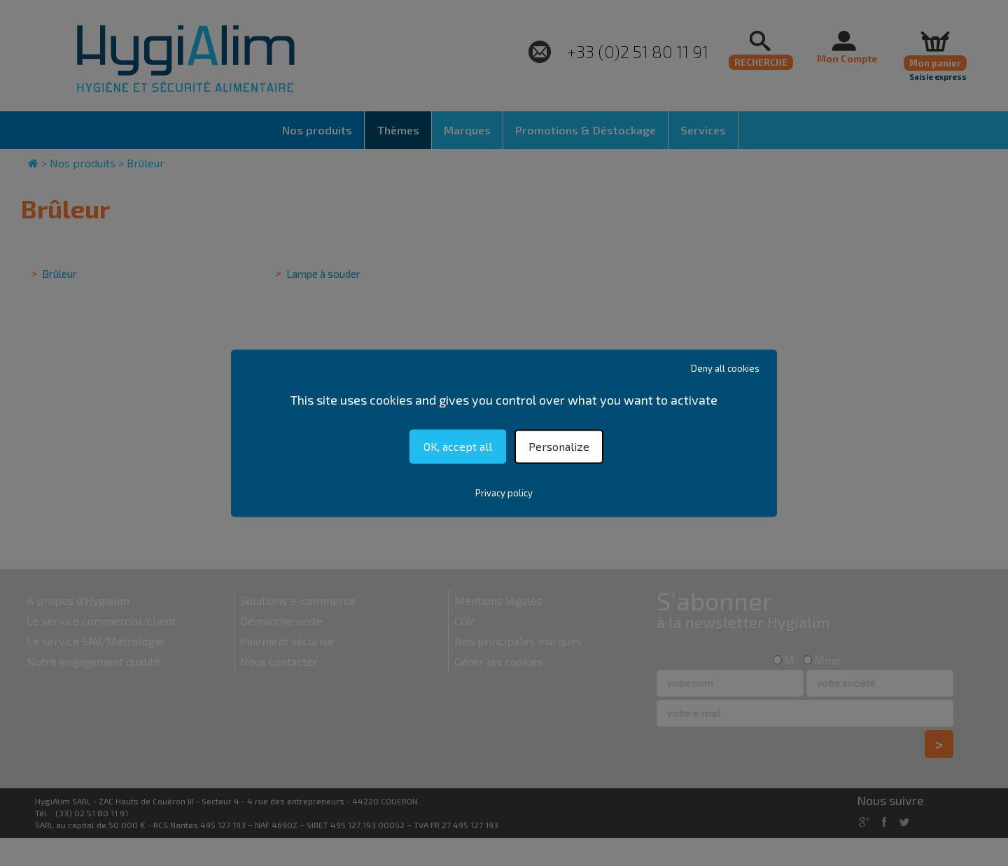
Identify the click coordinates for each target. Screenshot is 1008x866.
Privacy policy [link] (504, 492)
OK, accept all (458, 446)
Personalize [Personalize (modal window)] (558, 446)
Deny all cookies (725, 368)
